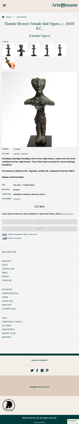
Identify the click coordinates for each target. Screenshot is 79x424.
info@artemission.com (39, 387)
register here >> (68, 213)
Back (5, 41)
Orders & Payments (39, 360)
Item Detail (21, 17)
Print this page (14, 238)
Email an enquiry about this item (22, 234)
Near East (17, 199)
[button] (73, 421)
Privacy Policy (39, 422)
